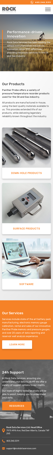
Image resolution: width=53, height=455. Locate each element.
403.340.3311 (41, 2)
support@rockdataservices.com (19, 448)
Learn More (17, 344)
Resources (16, 406)
